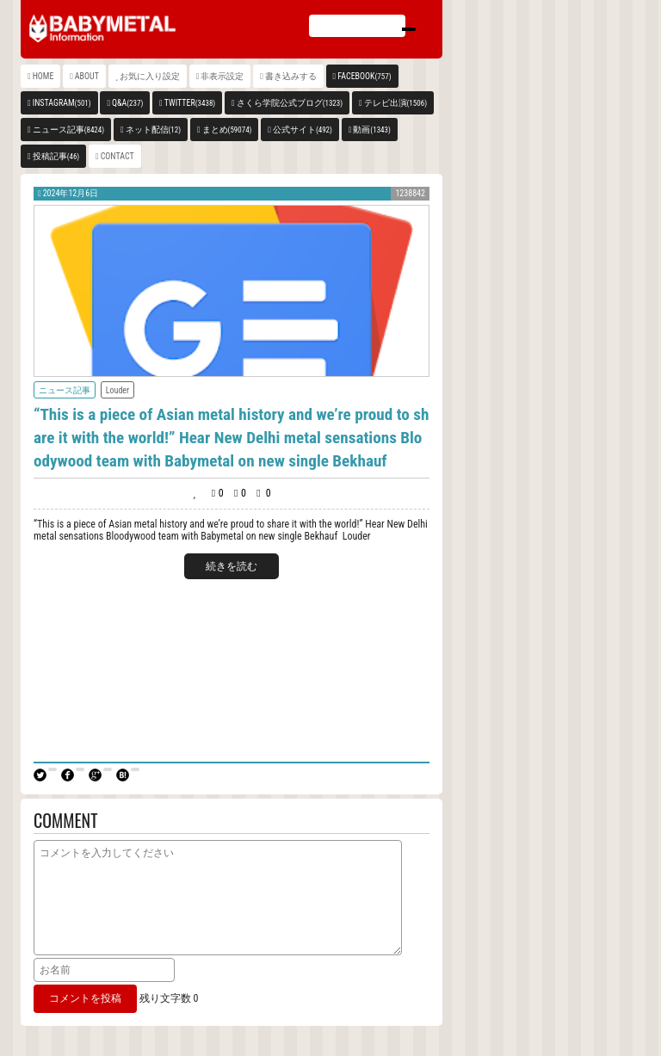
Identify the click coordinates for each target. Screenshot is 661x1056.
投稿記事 (56, 156)
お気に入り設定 (150, 76)
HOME (43, 76)
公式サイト (302, 129)
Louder (117, 390)
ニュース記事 (68, 129)
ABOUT (87, 76)
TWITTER (190, 103)
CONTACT (117, 156)
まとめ (227, 129)
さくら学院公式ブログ (290, 103)
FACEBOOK (364, 76)
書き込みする (291, 76)
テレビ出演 (395, 103)
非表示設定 (222, 76)
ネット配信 (154, 129)
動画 (371, 129)
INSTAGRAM (62, 103)
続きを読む (231, 566)
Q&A (127, 103)
